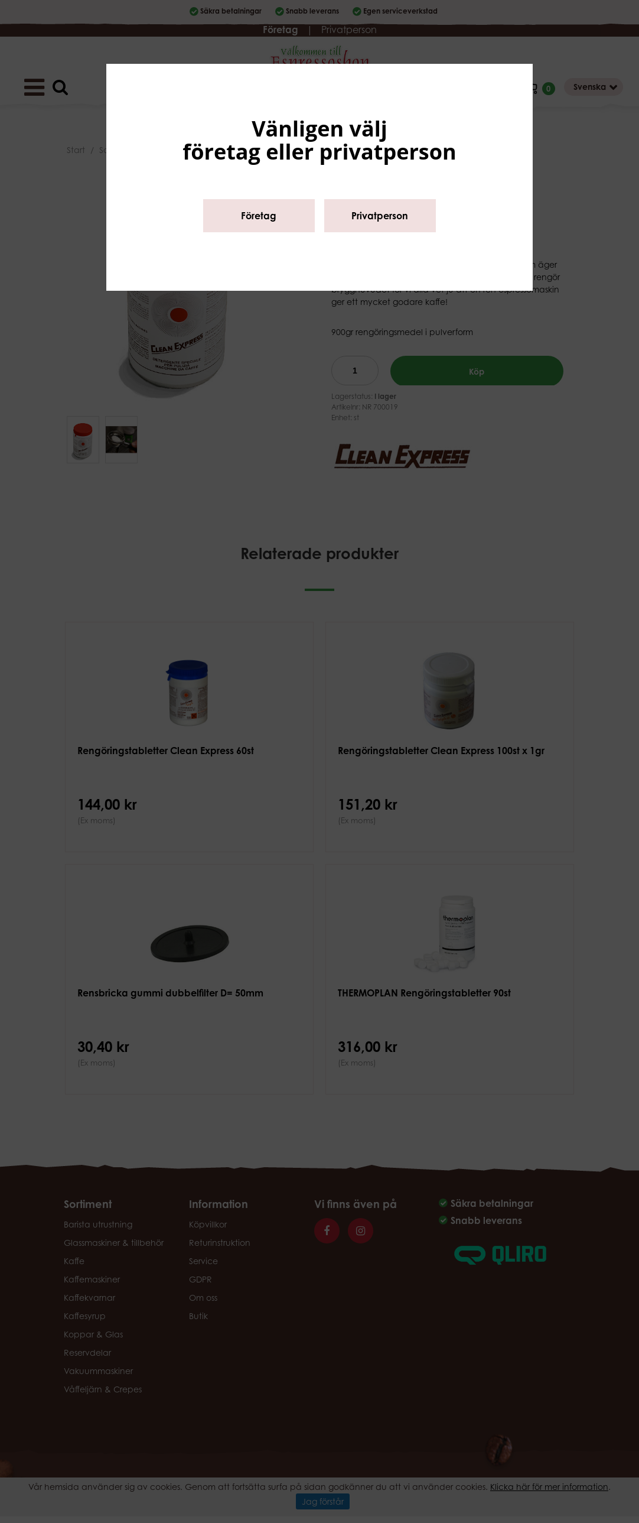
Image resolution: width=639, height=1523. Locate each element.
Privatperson (379, 216)
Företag (258, 216)
